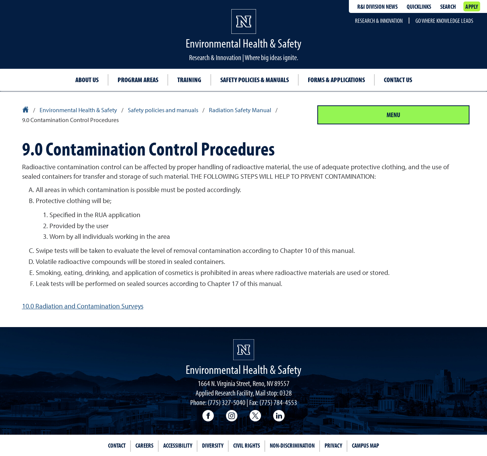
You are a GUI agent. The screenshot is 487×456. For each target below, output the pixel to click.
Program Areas (138, 79)
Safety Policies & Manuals (254, 79)
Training (189, 79)
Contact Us (398, 79)
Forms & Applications (336, 79)
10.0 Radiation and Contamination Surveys (82, 306)
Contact (117, 445)
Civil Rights (246, 445)
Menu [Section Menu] (393, 114)
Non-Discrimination (292, 445)
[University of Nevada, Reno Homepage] (243, 349)
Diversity (212, 445)
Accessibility (177, 445)
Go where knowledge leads (444, 20)
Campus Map (365, 445)
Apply (471, 6)
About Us (87, 79)
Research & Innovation (379, 20)
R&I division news (377, 6)
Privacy (333, 445)
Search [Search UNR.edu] (448, 6)
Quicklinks (419, 6)
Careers (144, 445)
